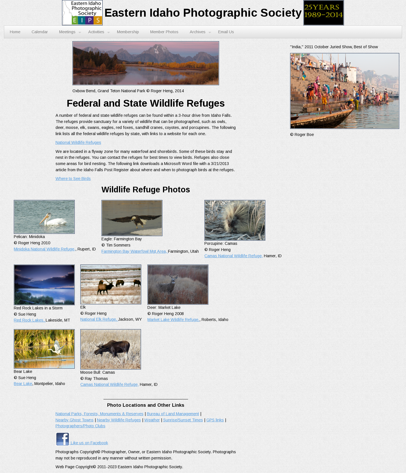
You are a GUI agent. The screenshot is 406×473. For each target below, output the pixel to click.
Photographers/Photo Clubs (80, 426)
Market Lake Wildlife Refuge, (173, 319)
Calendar (40, 32)
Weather (152, 420)
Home (15, 32)
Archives (200, 32)
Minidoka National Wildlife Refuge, (44, 249)
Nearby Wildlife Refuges (119, 420)
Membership (128, 32)
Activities (99, 32)
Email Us (226, 32)
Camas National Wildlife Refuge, (233, 256)
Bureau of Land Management (173, 414)
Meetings (70, 32)
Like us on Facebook (82, 443)
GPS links (215, 420)
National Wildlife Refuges (78, 142)
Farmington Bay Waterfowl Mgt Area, (135, 251)
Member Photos (164, 32)
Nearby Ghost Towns (75, 420)
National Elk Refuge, (99, 319)
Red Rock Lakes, (30, 320)
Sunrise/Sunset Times (183, 420)
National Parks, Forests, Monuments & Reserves (100, 414)
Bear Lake (23, 383)
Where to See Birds (73, 178)
